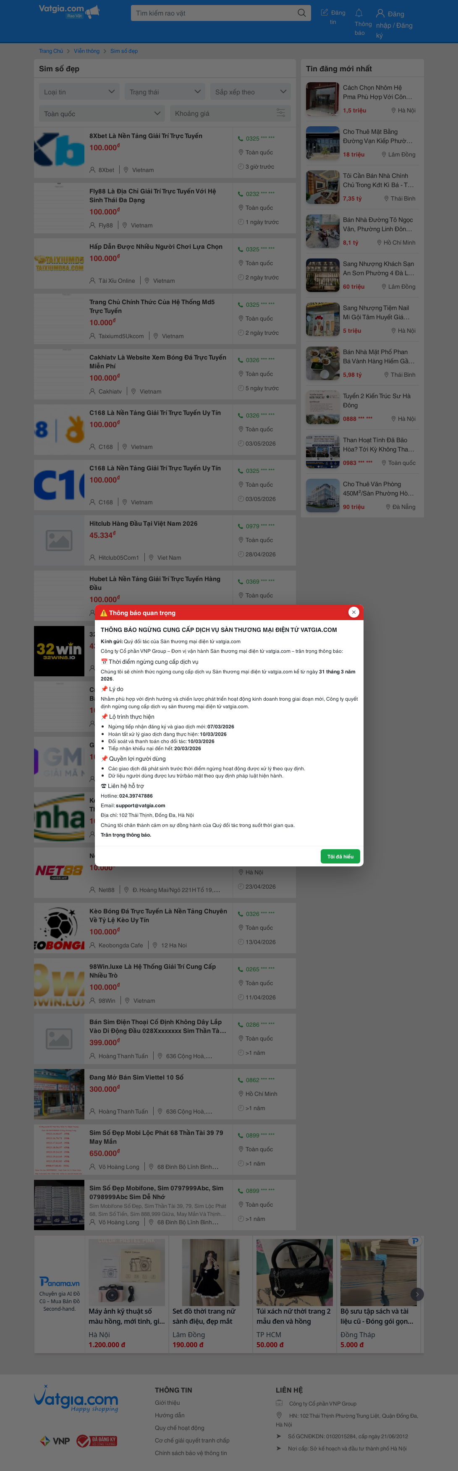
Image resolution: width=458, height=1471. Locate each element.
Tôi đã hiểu (340, 856)
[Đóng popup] (353, 612)
